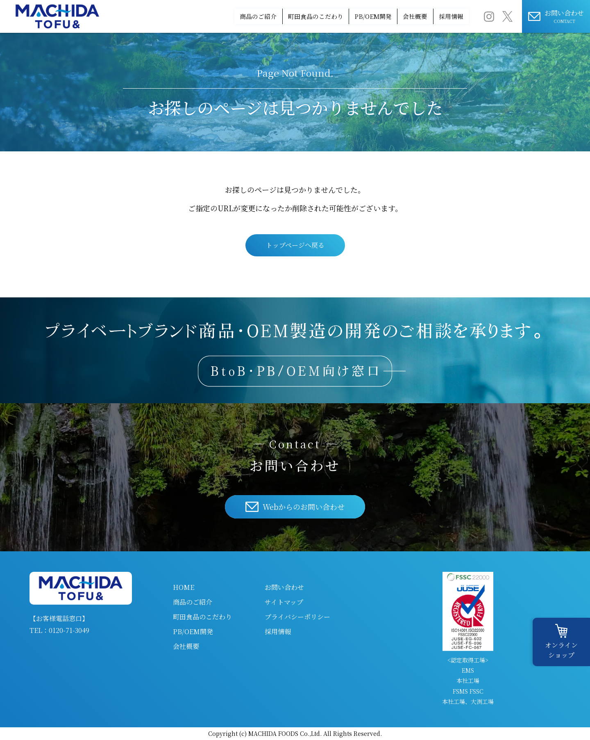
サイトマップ (284, 602)
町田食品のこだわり (265, 16)
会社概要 (394, 16)
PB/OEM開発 (338, 16)
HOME (183, 587)
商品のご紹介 (192, 16)
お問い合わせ (284, 587)
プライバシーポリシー (297, 616)
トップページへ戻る (295, 245)
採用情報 (444, 16)
